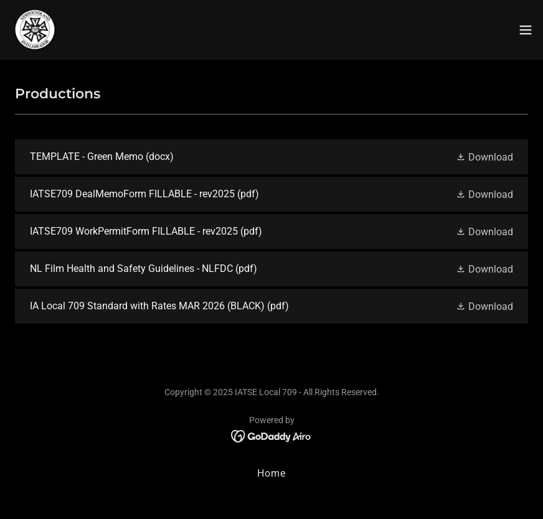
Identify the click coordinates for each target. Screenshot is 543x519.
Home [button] (271, 473)
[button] (525, 29)
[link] (35, 30)
